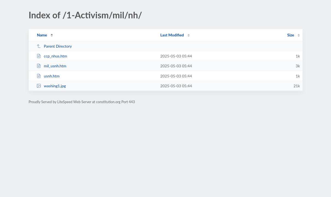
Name (42, 35)
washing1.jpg (51, 85)
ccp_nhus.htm (51, 56)
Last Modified (172, 35)
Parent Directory (54, 46)
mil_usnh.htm (51, 65)
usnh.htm (48, 76)
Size (290, 35)
